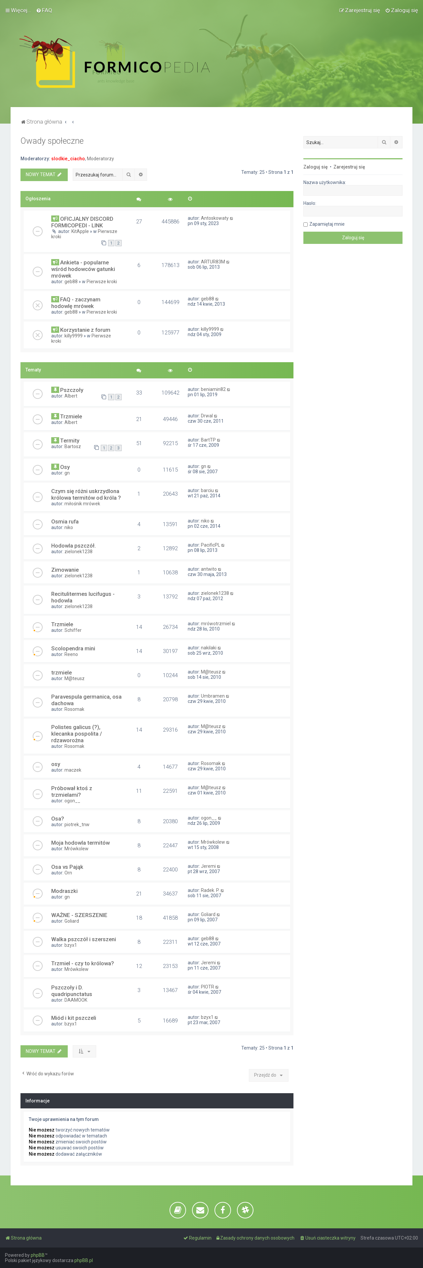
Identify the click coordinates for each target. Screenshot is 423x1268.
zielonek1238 (78, 551)
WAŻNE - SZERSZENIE (79, 915)
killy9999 (73, 335)
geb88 (71, 281)
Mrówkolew (76, 848)
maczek (72, 770)
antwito (209, 569)
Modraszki (64, 891)
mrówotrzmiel (216, 623)
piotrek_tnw (77, 824)
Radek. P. (210, 890)
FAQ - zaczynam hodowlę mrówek (75, 302)
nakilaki (208, 647)
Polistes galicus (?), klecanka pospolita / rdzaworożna (76, 734)
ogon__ (72, 800)
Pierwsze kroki (102, 281)
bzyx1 (70, 945)
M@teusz (74, 678)
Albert (70, 396)
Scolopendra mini (73, 648)
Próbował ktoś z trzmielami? (71, 791)
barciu (207, 490)
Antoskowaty (215, 218)
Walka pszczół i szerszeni (83, 939)
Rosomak (74, 709)
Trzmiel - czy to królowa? (82, 963)
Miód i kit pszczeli (73, 1018)
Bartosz (72, 446)
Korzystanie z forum (85, 330)
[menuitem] (44, 10)
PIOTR (207, 986)
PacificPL (210, 545)
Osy (65, 467)
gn (67, 473)
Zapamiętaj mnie (327, 224)
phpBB (38, 1255)
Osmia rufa (65, 521)
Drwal (207, 415)
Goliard (71, 921)
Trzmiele (71, 416)
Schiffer (73, 630)
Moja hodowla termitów (80, 842)
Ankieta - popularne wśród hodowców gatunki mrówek (83, 269)
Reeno (71, 654)
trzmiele (61, 672)
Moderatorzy (100, 158)
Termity (69, 440)
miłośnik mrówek (82, 503)
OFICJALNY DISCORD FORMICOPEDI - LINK (82, 222)
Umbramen (213, 696)
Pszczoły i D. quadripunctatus (71, 990)
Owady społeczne (52, 141)
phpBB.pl (83, 1260)
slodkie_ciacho (68, 158)
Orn (68, 872)
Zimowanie (65, 569)
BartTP (208, 439)
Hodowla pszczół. (73, 545)
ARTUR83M (213, 261)
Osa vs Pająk (67, 867)
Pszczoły (71, 390)
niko (68, 527)
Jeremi (208, 866)
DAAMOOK (75, 1000)
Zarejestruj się (349, 167)
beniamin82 (213, 389)
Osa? (57, 818)
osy (55, 764)
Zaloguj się (315, 167)
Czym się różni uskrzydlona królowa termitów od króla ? (86, 494)
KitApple (80, 231)
